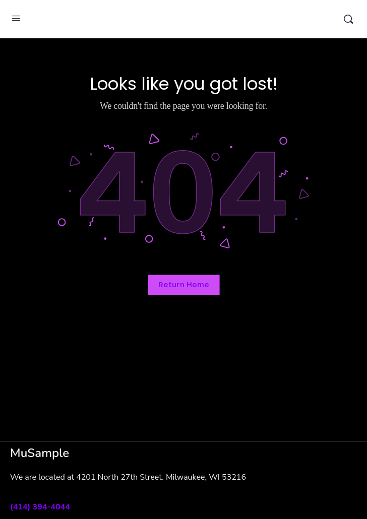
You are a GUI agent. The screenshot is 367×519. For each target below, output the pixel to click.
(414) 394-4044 (40, 506)
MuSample (182, 19)
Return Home (183, 284)
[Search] (348, 19)
